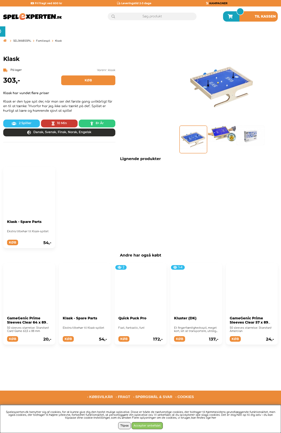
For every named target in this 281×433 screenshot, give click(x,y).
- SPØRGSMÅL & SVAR (152, 380)
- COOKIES (184, 380)
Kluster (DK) (185, 318)
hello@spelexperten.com (176, 390)
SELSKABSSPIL (22, 41)
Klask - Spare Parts (24, 222)
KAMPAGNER (218, 3)
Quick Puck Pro (132, 318)
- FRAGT (123, 380)
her (214, 417)
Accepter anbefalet (147, 425)
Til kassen (265, 16)
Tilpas (124, 425)
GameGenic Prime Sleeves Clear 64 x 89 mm (26, 322)
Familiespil (43, 41)
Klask (58, 41)
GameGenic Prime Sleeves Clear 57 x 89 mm (249, 322)
